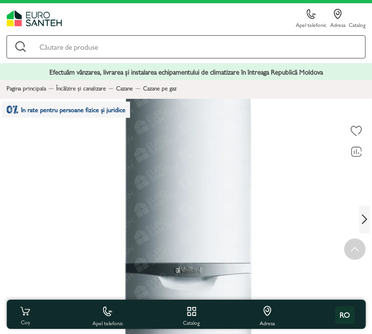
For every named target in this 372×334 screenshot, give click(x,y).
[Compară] (356, 152)
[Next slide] (365, 219)
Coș (25, 315)
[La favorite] (356, 131)
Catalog (357, 24)
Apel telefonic (311, 18)
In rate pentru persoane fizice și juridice (70, 111)
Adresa (338, 18)
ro (344, 314)
